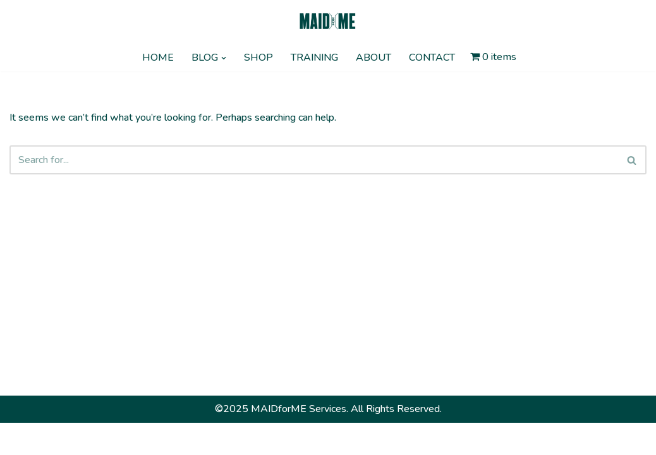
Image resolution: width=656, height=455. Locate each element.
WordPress (124, 439)
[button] (223, 58)
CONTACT (432, 57)
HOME (158, 57)
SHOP (258, 57)
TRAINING (314, 57)
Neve (21, 439)
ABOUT (373, 57)
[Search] (313, 159)
